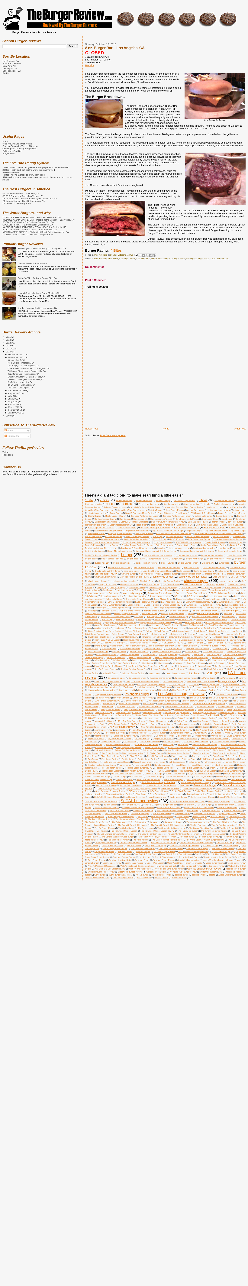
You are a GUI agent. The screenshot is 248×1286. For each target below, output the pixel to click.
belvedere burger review (95, 525)
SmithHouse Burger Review (203, 797)
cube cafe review (238, 590)
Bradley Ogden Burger (187, 545)
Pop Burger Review (109, 759)
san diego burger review (216, 780)
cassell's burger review (191, 574)
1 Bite (89, 500)
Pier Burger (93, 753)
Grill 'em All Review (133, 631)
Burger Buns (8, 153)
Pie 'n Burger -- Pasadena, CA (21, 363)
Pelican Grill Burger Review (127, 750)
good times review (102, 628)
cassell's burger (171, 574)
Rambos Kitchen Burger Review (102, 765)
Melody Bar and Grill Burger (210, 709)
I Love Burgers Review (213, 652)
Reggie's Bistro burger (165, 768)
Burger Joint (177, 559)
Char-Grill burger (220, 577)
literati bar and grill (127, 690)
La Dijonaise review (137, 678)
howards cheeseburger (98, 652)
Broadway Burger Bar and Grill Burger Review (156, 551)
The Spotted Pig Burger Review (184, 846)
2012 (8, 345)
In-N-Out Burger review (106, 654)
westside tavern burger (236, 869)
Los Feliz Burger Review (226, 694)
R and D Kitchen (229, 759)
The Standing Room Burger (115, 848)
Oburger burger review (179, 733)
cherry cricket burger (107, 584)
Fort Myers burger (156, 616)
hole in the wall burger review (161, 646)
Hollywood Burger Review (213, 645)
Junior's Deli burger (216, 663)
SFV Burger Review (159, 791)
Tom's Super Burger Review (97, 857)
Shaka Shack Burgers (181, 791)
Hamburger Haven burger (153, 637)
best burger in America (162, 524)
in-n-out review (149, 654)
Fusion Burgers (144, 619)
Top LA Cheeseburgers (165, 857)
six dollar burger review (220, 794)
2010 (8, 351)
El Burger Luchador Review (228, 602)
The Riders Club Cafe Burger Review (196, 843)
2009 (8, 415)
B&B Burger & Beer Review (203, 513)
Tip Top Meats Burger (220, 851)
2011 (8, 348)
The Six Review (134, 846)
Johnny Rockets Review (126, 663)
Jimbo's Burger (164, 660)
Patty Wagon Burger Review (128, 748)
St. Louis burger (205, 805)
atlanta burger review (97, 513)
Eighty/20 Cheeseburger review (199, 602)
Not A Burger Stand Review (208, 730)
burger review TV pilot (144, 568)
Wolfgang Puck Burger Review (183, 872)
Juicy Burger (177, 663)
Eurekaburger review (119, 608)
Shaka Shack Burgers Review (208, 791)
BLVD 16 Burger (159, 539)
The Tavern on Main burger (143, 848)
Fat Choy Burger (213, 608)
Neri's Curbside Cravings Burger (214, 724)
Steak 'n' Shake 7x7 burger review (199, 808)
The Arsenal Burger (237, 816)
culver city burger (132, 593)
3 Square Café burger (224, 501)
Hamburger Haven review (179, 637)
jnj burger (203, 660)
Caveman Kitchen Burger (105, 577)
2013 (8, 343)
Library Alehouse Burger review (101, 690)
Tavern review (182, 816)
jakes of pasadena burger (140, 657)
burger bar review (234, 555)
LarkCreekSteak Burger (173, 681)
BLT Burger (158, 537)
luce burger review (103, 698)
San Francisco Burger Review (158, 782)
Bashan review (217, 522)
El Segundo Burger (133, 605)
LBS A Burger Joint (177, 684)
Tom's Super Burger (234, 854)
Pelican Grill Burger (102, 750)
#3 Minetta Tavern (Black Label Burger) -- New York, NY (29, 198)
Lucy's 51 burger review (143, 698)
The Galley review (146, 828)
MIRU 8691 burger (233, 715)
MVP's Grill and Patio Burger (144, 724)
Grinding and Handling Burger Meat (19, 148)
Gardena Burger (185, 619)
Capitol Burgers (183, 571)
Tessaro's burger (199, 816)
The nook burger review (118, 840)
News (173, 727)
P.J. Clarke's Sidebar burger (196, 742)
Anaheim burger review (224, 504)
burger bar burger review (212, 555)
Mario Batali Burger (205, 707)
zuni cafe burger (144, 878)
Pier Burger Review (109, 753)
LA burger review (178, 259)
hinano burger (100, 646)
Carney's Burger (128, 574)
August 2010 (14, 393)
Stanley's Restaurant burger (107, 808)
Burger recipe (224, 563)
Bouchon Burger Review (132, 545)
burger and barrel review (187, 555)
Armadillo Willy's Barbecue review (132, 510)
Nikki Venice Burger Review (224, 727)
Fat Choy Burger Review (235, 608)
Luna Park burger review (220, 698)
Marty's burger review (110, 709)
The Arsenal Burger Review (100, 819)
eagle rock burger (214, 599)
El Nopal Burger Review (111, 605)
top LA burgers (145, 857)
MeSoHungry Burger (152, 712)
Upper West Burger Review (179, 863)
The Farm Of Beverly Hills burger (132, 825)
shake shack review (93, 794)
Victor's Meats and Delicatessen (102, 866)
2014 (8, 340)
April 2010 (13, 404)
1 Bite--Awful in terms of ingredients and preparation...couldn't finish (35, 167)
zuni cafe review (161, 878)
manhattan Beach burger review (209, 703)
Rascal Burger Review (200, 765)
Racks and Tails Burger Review (116, 762)
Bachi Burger (94, 516)
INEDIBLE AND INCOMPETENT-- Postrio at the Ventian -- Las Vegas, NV (38, 220)
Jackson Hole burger (94, 657)
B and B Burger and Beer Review (139, 513)
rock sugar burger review (185, 771)
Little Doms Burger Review (203, 690)
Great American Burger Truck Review (104, 631)
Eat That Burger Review (171, 602)
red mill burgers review (224, 765)
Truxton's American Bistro (120, 860)
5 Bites (127, 503)
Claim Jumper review (215, 584)
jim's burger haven (121, 660)
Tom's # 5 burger (214, 854)
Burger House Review (158, 559)
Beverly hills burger (214, 527)
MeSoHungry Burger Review (177, 712)
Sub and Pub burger (140, 813)
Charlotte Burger (147, 581)
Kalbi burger (169, 666)
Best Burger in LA (184, 525)
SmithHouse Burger (178, 797)
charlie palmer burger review (123, 581)
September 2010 (16, 390)
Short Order (141, 794)
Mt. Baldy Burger (180, 721)
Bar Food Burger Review (105, 519)
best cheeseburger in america (155, 527)
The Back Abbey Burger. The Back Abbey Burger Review (140, 819)
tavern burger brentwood (162, 816)
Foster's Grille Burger (178, 617)
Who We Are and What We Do (17, 143)
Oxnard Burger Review (150, 742)
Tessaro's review (217, 816)
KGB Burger (232, 669)
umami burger (92, 863)
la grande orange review (186, 678)
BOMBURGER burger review (188, 542)
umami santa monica (134, 863)
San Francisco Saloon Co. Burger (196, 783)
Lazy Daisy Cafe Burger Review (151, 684)
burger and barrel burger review (158, 555)
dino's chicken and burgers (218, 596)
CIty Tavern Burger (150, 584)
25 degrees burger (124, 501)
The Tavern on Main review (171, 848)
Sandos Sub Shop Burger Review (161, 785)
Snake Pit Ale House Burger (230, 797)
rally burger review (177, 762)
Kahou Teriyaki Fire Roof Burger (108, 666)
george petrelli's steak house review (155, 622)
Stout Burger (192, 811)
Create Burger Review (162, 590)
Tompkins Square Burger (124, 857)
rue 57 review (136, 777)
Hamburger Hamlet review (126, 637)
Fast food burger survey (191, 608)
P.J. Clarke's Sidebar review (223, 742)
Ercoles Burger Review (173, 605)
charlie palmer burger (97, 581)
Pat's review (183, 744)
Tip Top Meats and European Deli (193, 851)
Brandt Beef (236, 545)
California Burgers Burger (214, 568)
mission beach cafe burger (126, 718)
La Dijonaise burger (116, 678)
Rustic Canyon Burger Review (229, 777)
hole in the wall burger (135, 646)
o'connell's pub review (115, 733)
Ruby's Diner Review (233, 774)
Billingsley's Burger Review (120, 534)
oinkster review (201, 736)
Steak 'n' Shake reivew (120, 811)
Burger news (208, 563)
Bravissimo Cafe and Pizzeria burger (101, 548)
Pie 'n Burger (218, 750)
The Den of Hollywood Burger (226, 822)
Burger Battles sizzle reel (112, 559)
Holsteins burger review (130, 649)
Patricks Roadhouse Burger (204, 744)
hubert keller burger (139, 652)
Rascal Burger (181, 765)
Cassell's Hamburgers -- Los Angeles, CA (26, 379)
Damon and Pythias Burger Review (191, 593)
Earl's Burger (231, 599)
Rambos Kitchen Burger (235, 762)
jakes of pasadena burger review (169, 657)
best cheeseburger (127, 527)
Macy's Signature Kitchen (193, 701)
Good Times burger (217, 625)
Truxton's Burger (142, 860)
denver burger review (160, 596)
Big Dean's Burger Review (137, 531)
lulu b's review (180, 698)
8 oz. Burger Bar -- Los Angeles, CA (23, 374)
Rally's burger (194, 762)
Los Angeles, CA (10, 61)
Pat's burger (168, 744)
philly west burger (183, 750)
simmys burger (176, 794)
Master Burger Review (184, 709)
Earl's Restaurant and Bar (146, 602)
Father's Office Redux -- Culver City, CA (37, 278)
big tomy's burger (194, 531)
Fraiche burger (228, 617)
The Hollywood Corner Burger (124, 831)
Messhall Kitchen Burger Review (116, 715)
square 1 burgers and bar (166, 805)
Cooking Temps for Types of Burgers (20, 146)
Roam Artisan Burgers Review (137, 771)
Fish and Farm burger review (204, 611)
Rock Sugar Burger (162, 771)
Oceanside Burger (102, 736)
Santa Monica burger (205, 785)
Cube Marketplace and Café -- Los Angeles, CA (29, 368)
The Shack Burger (225, 843)
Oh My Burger (146, 736)
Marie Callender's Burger (150, 707)
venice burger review (236, 863)
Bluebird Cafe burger (110, 539)
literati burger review (147, 690)
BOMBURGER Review (215, 542)
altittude (206, 504)
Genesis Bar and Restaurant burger (211, 619)
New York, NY (9, 66)
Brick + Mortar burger (94, 551)
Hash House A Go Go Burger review (139, 640)
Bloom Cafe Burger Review (137, 537)
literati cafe (164, 690)
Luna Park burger (197, 698)
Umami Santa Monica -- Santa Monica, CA (39, 293)
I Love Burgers (191, 652)
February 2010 (15, 410)
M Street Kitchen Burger (134, 701)
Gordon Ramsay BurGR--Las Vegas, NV (37, 308)
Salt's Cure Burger (124, 780)
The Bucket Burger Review (96, 822)
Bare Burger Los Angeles (161, 519)
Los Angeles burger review (197, 259)
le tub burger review (145, 687)
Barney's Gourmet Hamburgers (134, 522)
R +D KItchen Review (209, 759)
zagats (212, 875)
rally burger (161, 762)
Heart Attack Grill (92, 643)
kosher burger (155, 673)
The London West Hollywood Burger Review (156, 837)
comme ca (101, 587)
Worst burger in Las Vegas (120, 875)
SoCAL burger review (219, 259)
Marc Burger (107, 707)
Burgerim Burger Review (169, 568)
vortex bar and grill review (190, 866)
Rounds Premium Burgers (96, 774)
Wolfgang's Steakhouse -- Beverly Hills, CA (27, 371)
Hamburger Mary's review (223, 637)
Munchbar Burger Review (223, 721)
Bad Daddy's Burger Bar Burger (144, 516)
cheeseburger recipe (229, 581)
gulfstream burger (158, 634)
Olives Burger (217, 736)
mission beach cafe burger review (156, 718)
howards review (119, 652)
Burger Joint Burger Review (219, 559)
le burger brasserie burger (234, 684)
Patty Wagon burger (104, 748)
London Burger (225, 690)
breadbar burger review (179, 548)
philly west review (201, 750)
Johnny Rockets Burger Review (99, 663)
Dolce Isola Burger (114, 599)
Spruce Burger (110, 805)
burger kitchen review (146, 563)
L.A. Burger (195, 673)
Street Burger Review (233, 811)
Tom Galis (199, 854)
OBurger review (200, 733)
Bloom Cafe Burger (113, 537)
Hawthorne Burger (166, 640)
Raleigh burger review (142, 762)
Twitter (5, 452)
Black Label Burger (93, 537)
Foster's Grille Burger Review (205, 617)
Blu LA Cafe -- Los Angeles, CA (21, 385)
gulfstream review (177, 634)
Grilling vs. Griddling (12, 151)
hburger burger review (216, 640)
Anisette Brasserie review (115, 507)
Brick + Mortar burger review (120, 551)
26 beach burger (163, 501)
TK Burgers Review (122, 854)
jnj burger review (218, 660)
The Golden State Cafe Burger (202, 828)
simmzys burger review (196, 794)
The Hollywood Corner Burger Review (157, 831)
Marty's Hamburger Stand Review (139, 709)
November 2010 (16, 357)
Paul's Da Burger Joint (154, 748)
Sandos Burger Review (105, 785)
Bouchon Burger (111, 545)
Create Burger (143, 590)
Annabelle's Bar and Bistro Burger (146, 507)
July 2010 (13, 396)
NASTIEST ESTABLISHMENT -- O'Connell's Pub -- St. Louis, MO (34, 227)
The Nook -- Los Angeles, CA (20, 388)
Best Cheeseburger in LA (121, 525)
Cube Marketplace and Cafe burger (103, 593)
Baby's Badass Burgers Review (232, 513)
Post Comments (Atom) (112, 435)
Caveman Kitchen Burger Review (134, 577)
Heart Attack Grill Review (172, 643)
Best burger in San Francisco (101, 528)
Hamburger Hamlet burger (99, 637)
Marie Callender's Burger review (179, 707)
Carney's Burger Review (149, 574)
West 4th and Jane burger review (169, 869)
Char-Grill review (238, 577)
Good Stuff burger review (194, 625)
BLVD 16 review (177, 539)
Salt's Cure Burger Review (148, 780)
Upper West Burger (155, 863)
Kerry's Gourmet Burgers (106, 669)
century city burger (163, 576)
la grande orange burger (161, 678)
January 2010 (15, 413)
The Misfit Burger (231, 837)
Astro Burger (156, 510)
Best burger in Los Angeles (234, 525)
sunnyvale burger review (204, 813)
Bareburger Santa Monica (106, 522)
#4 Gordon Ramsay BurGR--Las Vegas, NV (23, 201)
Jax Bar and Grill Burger (197, 657)
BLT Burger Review (174, 537)
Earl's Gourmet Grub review (120, 602)
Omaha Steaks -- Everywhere (32, 263)
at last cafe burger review (219, 510)
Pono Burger (218, 756)
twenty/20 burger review (188, 860)
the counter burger (174, 822)
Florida (191, 614)
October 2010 (15, 360)
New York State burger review (154, 727)
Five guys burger (229, 610)
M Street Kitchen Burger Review (163, 701)
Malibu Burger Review (129, 704)
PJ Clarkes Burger (155, 753)
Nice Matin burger (187, 727)
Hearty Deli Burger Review (218, 643)
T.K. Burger (143, 816)
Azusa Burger (116, 513)
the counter (155, 822)
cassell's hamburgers (214, 574)
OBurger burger (159, 733)
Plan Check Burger (201, 753)
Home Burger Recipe (153, 649)
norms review (122, 730)
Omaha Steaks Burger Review (214, 739)
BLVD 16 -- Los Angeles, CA (20, 382)
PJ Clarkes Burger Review (177, 753)
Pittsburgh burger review (132, 753)
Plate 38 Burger (137, 756)
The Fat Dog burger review (223, 825)
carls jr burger (223, 571)
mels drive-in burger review (128, 712)
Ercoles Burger (152, 605)
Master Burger (164, 709)
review (212, 768)
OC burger (216, 732)
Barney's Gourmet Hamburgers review (168, 522)
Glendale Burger (193, 622)
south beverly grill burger (219, 801)
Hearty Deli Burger (195, 643)
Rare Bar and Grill (143, 765)
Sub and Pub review (162, 813)
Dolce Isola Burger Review (138, 599)
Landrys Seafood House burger (108, 681)
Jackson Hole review (116, 657)
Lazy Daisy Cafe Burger (123, 684)
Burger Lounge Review (188, 563)
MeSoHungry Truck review (204, 712)
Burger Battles (91, 559)
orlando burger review (110, 742)
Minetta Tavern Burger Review (190, 715)
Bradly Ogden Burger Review (214, 545)
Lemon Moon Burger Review (208, 687)
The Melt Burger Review (209, 837)
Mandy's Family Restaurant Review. (173, 704)
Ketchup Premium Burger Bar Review (167, 669)
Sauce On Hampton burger (110, 788)
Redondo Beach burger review (138, 768)
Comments (12, 436)
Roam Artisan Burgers (111, 771)
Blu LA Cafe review (221, 537)
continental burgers (189, 587)
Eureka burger (193, 605)
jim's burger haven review (143, 660)
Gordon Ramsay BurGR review (202, 628)
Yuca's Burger (142, 875)
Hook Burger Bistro (174, 649)
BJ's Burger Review (144, 534)
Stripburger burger (93, 813)
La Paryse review (227, 678)
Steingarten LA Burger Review (169, 811)
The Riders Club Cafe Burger (163, 843)
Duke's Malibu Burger (162, 599)
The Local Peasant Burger (214, 834)
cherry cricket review (129, 584)
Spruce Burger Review (130, 805)
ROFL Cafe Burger (207, 771)
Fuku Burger (107, 619)
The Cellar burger (119, 822)
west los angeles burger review (204, 868)
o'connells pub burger (138, 733)
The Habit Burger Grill (229, 828)
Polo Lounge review (201, 756)
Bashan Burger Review (198, 522)
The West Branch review (223, 848)
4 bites (95, 259)
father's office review (130, 610)
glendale (178, 622)
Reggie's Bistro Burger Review (192, 768)
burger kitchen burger (122, 563)
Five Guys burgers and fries (126, 614)
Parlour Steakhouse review (118, 744)
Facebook (7, 455)
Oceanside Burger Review (125, 736)
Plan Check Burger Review (225, 753)
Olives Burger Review (236, 736)
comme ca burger (117, 587)
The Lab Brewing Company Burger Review (115, 834)
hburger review (236, 640)
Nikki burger (203, 727)
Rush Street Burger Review (178, 777)
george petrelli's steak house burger (120, 622)
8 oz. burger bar (143, 259)
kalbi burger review (186, 666)
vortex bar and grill (167, 866)
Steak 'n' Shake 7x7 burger (169, 808)
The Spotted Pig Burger (155, 846)
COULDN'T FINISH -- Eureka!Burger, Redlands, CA (27, 224)
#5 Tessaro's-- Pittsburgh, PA (16, 203)
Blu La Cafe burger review (197, 537)
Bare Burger (124, 519)
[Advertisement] (129, 397)
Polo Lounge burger (180, 756)
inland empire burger (168, 654)
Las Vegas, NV (9, 68)
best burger (141, 524)
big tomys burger (238, 531)
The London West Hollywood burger (118, 837)
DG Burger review (195, 596)
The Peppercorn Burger (105, 843)
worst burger (100, 875)
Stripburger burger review (116, 813)
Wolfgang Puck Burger (156, 872)
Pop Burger (93, 759)
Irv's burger (185, 654)
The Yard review (125, 851)
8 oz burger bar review (108, 259)
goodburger (119, 628)
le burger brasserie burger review (102, 687)
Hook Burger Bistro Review (197, 649)
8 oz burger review (127, 259)
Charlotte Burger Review (169, 581)
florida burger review (208, 613)
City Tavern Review (171, 584)
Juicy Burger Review (196, 663)
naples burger (167, 724)
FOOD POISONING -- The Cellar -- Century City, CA (28, 222)
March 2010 (14, 407)
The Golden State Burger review (171, 828)
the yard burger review (104, 851)
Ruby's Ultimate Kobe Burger (97, 777)
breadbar (161, 548)
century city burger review (193, 576)
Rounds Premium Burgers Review (126, 774)
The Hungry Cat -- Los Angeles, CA (23, 365)
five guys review (149, 613)
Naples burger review (186, 724)
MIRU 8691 (213, 715)
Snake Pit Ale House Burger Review (101, 801)
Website (89, 65)
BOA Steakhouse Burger (199, 539)
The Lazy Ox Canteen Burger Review (183, 834)
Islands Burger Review (233, 654)
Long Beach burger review (108, 694)
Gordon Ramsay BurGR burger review (168, 628)
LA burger (212, 673)
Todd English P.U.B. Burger (146, 854)
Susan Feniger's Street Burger (121, 816)
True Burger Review (97, 860)
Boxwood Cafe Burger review (160, 545)
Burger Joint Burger (194, 559)
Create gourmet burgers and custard (191, 590)
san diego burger (194, 780)
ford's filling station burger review (115, 617)
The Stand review (230, 846)
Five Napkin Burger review (172, 614)
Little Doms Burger (180, 690)
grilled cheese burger (181, 631)
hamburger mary (201, 637)
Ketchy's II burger (196, 669)
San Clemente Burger (173, 780)
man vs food (148, 704)
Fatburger (92, 611)
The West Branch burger (197, 848)
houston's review (238, 649)
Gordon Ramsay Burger (138, 628)
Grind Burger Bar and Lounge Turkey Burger (104, 634)
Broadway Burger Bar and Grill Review (197, 551)
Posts (9, 430)
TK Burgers (105, 854)
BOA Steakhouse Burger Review (228, 539)
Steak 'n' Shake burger (227, 808)
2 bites (104, 500)
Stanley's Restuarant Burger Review (138, 808)
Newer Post (91, 428)
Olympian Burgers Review (119, 739)
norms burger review (104, 730)
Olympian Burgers (96, 739)
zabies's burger (181, 875)
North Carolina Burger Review (145, 730)
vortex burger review (215, 866)
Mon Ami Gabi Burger (104, 721)
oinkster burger (184, 736)
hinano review (116, 646)
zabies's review (198, 875)
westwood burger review (130, 871)
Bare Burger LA (140, 519)
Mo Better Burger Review (204, 718)
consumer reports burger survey (163, 587)
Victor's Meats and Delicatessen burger (137, 866)
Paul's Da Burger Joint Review (181, 748)
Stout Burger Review (211, 811)
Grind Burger (199, 631)
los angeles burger (137, 694)
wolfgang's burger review (211, 872)
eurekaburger (100, 608)
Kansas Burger (204, 666)
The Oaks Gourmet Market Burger (167, 840)
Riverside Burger (226, 768)
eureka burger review (212, 605)
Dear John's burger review (112, 596)
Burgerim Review (191, 568)
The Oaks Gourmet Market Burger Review (205, 840)
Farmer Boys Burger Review (165, 608)
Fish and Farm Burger (178, 611)
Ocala (227, 733)
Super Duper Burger (228, 813)
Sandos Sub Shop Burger (131, 785)
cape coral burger (131, 571)
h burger (191, 634)
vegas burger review (215, 863)
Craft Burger (107, 590)
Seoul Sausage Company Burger (197, 788)
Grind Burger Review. (137, 634)
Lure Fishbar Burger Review (107, 701)
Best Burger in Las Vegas (207, 525)
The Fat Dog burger (199, 825)
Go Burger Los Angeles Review (219, 622)
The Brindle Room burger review (208, 819)
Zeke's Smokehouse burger (230, 875)
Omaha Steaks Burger (187, 739)
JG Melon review (101, 660)
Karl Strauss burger (222, 666)
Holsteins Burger (108, 649)
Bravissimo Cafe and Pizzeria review (137, 548)
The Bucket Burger (234, 819)
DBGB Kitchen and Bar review (224, 593)
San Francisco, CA (11, 71)
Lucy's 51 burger (121, 698)
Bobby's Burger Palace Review (136, 542)
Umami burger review (112, 863)
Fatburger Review (108, 611)
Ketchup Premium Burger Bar (134, 669)
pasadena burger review (146, 744)
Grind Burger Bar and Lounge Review (225, 631)
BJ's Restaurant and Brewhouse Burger (173, 534)
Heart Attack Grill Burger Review (143, 643)
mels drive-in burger (103, 712)
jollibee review (162, 663)
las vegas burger (227, 681)
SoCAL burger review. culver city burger (187, 801)
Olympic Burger (142, 739)
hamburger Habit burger (209, 634)
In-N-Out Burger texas (129, 654)
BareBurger (227, 519)
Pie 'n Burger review (237, 750)
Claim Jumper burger (192, 584)
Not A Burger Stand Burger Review (177, 730)
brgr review (238, 548)
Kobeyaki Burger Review (133, 673)
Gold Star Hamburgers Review (132, 625)
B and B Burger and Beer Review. (172, 513)
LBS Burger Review (210, 684)
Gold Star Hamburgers (105, 625)
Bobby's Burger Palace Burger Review (102, 542)
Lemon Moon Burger (183, 687)
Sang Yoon (184, 785)
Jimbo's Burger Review (185, 660)
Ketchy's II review (215, 669)
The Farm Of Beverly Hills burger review (169, 825)
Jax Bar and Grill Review (223, 657)
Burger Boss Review (136, 559)
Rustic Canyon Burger (203, 777)
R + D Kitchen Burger (187, 759)
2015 (8, 336)
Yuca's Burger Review (161, 875)
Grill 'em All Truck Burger (157, 631)
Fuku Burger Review (125, 619)
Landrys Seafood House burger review (142, 681)
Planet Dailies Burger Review (113, 756)
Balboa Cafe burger (203, 516)
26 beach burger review (184, 501)
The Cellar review (138, 822)
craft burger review (125, 590)
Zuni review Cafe (179, 878)
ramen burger (125, 765)
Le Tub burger (127, 687)
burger (154, 259)
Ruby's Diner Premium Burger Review (204, 774)
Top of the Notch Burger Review (217, 857)
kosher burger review (175, 673)
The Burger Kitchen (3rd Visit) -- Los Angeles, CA (42, 248)
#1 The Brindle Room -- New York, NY (21, 193)
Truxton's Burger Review (164, 860)
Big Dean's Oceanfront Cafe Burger (168, 531)
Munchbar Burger (200, 721)
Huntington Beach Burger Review (167, 652)
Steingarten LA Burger (143, 811)
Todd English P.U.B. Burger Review (176, 854)
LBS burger (194, 684)
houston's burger (220, 649)
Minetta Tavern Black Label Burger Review (154, 715)
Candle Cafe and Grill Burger (107, 571)
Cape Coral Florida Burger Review (158, 571)
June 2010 (13, 399)
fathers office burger (154, 610)
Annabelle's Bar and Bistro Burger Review (184, 507)
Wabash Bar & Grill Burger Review (110, 869)
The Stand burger (211, 846)
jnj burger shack (236, 660)
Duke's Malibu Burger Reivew (189, 599)
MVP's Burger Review (117, 724)
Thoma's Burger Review (164, 851)
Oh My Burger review (165, 736)
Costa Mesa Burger (234, 587)
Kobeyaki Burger (110, 673)
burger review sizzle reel (119, 568)
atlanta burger (240, 510)
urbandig (198, 863)
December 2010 (16, 354)
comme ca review (137, 587)
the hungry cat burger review (214, 831)
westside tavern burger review (101, 872)
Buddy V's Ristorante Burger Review (101, 555)
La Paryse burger (208, 678)
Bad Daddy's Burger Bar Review (177, 516)
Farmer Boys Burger (140, 608)
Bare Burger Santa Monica (187, 519)
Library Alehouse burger (235, 687)
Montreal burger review (159, 721)
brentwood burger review (204, 548)
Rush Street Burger (154, 777)
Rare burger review (162, 765)
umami (240, 860)
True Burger (240, 857)
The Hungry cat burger (188, 831)
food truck (228, 614)
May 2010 (13, 401)
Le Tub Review (164, 687)
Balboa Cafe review (225, 516)
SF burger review (137, 791)
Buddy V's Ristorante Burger (230, 551)
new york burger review (122, 726)
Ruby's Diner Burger (175, 774)
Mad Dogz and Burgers (218, 701)
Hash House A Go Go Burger (107, 640)
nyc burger (230, 729)
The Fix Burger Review (105, 828)
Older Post (240, 428)
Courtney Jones (92, 590)
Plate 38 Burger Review (157, 756)
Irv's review (198, 654)
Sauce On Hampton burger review (141, 788)
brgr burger (224, 548)
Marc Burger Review (126, 707)
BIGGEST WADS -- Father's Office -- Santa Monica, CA (29, 229)
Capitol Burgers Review (203, 571)
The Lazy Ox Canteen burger (150, 834)
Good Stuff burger (172, 625)
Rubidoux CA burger (154, 774)
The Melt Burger (187, 837)
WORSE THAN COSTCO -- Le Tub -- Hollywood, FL (27, 234)
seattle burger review (170, 788)
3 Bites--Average (10, 172)
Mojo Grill (223, 718)
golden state (154, 625)
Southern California (11, 63)
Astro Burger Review (175, 510)
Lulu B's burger (163, 698)
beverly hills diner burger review (108, 531)
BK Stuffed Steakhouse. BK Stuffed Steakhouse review (219, 534)
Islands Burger (213, 654)
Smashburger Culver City (134, 797)
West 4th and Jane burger (139, 869)
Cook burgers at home (211, 587)
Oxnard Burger (130, 742)
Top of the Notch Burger (189, 857)
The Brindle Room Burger (180, 819)
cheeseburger (164, 259)
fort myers (138, 617)
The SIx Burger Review (112, 846)
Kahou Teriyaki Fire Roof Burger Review (143, 666)
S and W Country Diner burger (98, 780)
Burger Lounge (167, 563)
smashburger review (157, 797)
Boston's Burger (235, 542)
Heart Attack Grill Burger (114, 643)
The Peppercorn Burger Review (133, 843)
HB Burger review (185, 640)
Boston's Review (92, 545)
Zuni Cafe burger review (122, 878)
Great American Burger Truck (233, 628)
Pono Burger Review (236, 756)
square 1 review (187, 805)
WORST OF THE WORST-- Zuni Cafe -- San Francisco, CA (31, 217)
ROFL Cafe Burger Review (231, 771)
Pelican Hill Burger (151, 750)
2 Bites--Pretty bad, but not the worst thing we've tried (28, 170)
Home (166, 428)
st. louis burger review (224, 805)
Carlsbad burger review (105, 573)
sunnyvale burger (182, 813)
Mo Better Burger (182, 718)
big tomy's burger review (216, 531)
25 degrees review (144, 501)
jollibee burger (147, 663)
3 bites (203, 500)
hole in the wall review (187, 646)
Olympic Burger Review (163, 739)
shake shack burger (234, 791)
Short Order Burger (158, 794)
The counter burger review (197, 822)
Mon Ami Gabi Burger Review (131, 721)
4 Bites (116, 250)
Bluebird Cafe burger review (136, 539)
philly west (166, 750)
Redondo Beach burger (111, 768)
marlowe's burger (225, 707)
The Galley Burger (126, 828)
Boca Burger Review (163, 542)
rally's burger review (212, 762)
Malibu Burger (109, 704)
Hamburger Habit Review (235, 634)
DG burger (179, 596)
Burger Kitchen (102, 563)
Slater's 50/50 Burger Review (107, 797)
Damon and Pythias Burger (160, 593)
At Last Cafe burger (195, 510)
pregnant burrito (168, 759)
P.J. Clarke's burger (171, 742)
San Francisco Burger (123, 782)
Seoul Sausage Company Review (110, 791)
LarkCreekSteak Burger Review (200, 681)
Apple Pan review (234, 507)
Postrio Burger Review (147, 759)
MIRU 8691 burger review (97, 718)
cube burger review (219, 590)
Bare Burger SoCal (210, 519)
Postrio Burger (128, 759)
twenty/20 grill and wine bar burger (218, 860)
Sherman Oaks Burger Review (119, 794)
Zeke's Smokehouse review (97, 878)
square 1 (147, 805)
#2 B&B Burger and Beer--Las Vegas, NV (22, 196)
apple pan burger (215, 507)
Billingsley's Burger (96, 534)
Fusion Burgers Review (164, 619)
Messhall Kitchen (227, 712)
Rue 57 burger (120, 777)
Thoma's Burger (143, 851)
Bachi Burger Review (115, 516)
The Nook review (140, 840)
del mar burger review (136, 596)
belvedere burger (235, 522)
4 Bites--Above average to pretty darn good (23, 174)
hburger (200, 640)
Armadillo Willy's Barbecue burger (99, 510)
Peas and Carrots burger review (212, 748)
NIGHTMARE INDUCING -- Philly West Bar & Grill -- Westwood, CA (35, 232)
